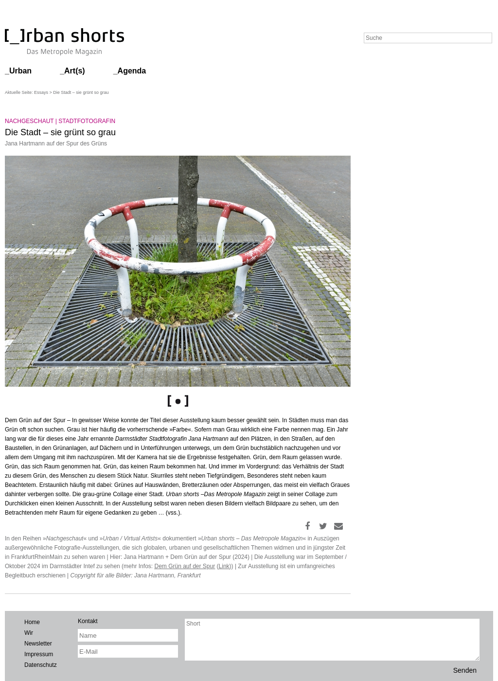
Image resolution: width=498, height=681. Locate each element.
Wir (28, 632)
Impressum (38, 654)
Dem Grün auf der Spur (184, 566)
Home (32, 622)
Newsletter (38, 643)
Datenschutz (40, 665)
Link (224, 566)
